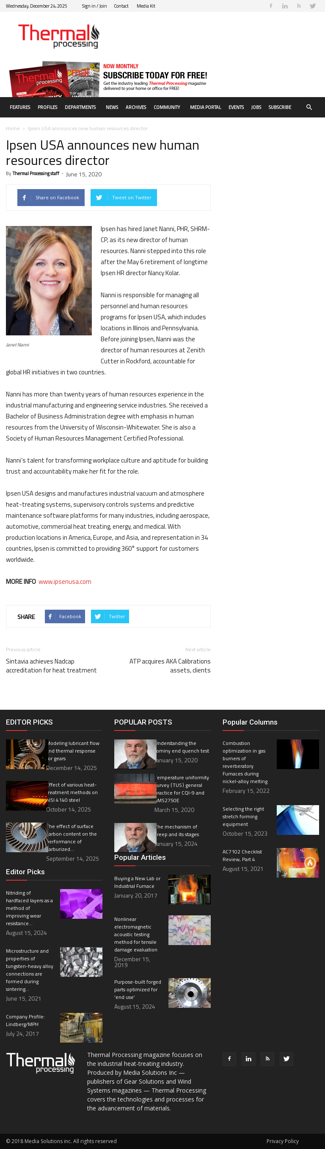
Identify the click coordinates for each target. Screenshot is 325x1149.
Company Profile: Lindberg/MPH (25, 1020)
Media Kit (146, 6)
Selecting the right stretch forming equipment (243, 816)
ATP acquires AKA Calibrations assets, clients (170, 666)
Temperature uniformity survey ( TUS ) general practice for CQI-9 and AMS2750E (181, 788)
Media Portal (205, 107)
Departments (80, 107)
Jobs (256, 107)
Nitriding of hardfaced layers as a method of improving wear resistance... (29, 908)
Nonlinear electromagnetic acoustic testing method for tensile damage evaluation (136, 934)
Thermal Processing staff (36, 173)
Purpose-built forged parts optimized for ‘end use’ (137, 989)
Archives (136, 107)
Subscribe (280, 107)
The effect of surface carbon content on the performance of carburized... (71, 837)
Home (13, 128)
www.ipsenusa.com (65, 581)
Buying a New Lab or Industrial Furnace (137, 882)
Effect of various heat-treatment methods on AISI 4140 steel (72, 792)
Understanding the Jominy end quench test (181, 747)
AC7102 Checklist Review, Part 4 (242, 855)
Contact (121, 6)
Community (167, 107)
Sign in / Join (94, 6)
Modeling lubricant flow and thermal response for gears (72, 750)
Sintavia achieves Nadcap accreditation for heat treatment (51, 666)
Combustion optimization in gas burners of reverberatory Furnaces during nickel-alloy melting (245, 762)
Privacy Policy (283, 1141)
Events (236, 107)
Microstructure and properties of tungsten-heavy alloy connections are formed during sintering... (29, 970)
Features (20, 107)
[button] (309, 107)
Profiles (47, 107)
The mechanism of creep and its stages (176, 830)
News (112, 107)
